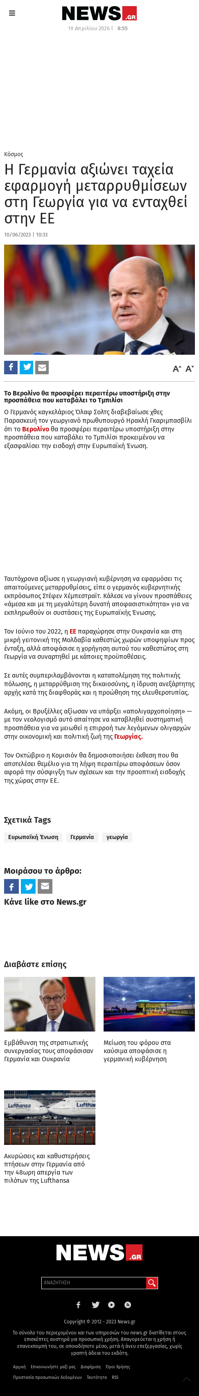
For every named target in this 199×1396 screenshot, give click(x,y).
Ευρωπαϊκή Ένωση (33, 837)
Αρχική (19, 1367)
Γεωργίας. (128, 736)
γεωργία (117, 837)
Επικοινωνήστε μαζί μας (53, 1367)
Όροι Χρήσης (118, 1367)
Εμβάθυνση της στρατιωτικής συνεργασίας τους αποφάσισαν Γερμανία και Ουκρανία (48, 1051)
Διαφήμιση (91, 1367)
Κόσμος (13, 154)
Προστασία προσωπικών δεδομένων (47, 1377)
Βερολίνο (35, 429)
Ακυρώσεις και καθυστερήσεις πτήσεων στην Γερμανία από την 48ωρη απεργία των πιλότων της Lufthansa (47, 1168)
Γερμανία (82, 837)
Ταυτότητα (97, 1377)
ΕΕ (73, 631)
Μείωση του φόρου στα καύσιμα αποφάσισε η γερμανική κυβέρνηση (137, 1051)
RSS (115, 1377)
